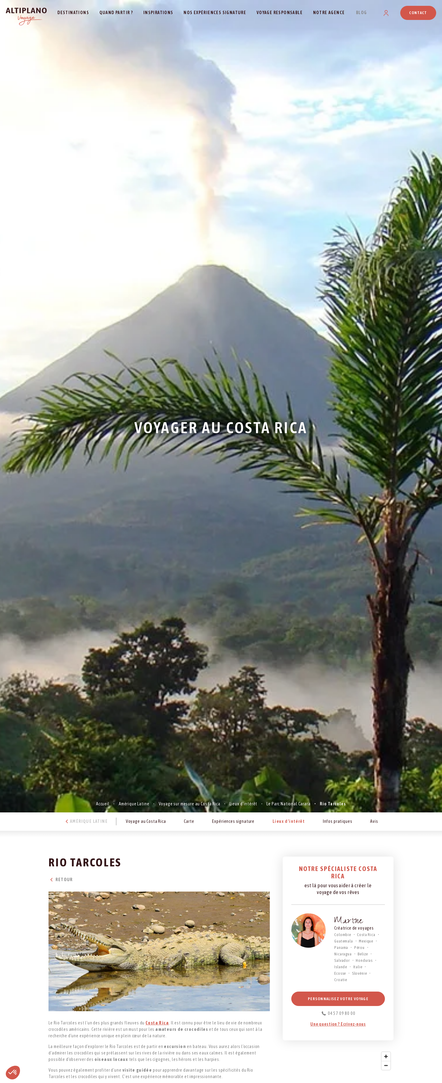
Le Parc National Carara (288, 803)
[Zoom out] (386, 1065)
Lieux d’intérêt (244, 803)
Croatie (340, 979)
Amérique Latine (134, 803)
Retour (60, 879)
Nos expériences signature (215, 12)
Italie (358, 967)
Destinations (73, 12)
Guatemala (343, 941)
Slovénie (359, 973)
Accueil (103, 803)
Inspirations (158, 12)
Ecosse (340, 973)
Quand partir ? (116, 12)
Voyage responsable (280, 12)
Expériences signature (233, 821)
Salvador (342, 960)
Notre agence (329, 12)
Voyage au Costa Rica (146, 821)
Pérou (359, 947)
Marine (348, 921)
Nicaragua (343, 954)
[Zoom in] (386, 1056)
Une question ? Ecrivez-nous (338, 1024)
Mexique (366, 941)
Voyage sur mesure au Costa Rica (189, 803)
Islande (340, 967)
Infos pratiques (337, 821)
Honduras (364, 960)
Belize (363, 954)
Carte (189, 821)
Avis (374, 821)
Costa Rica (366, 934)
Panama (341, 947)
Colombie (342, 934)
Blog (361, 12)
